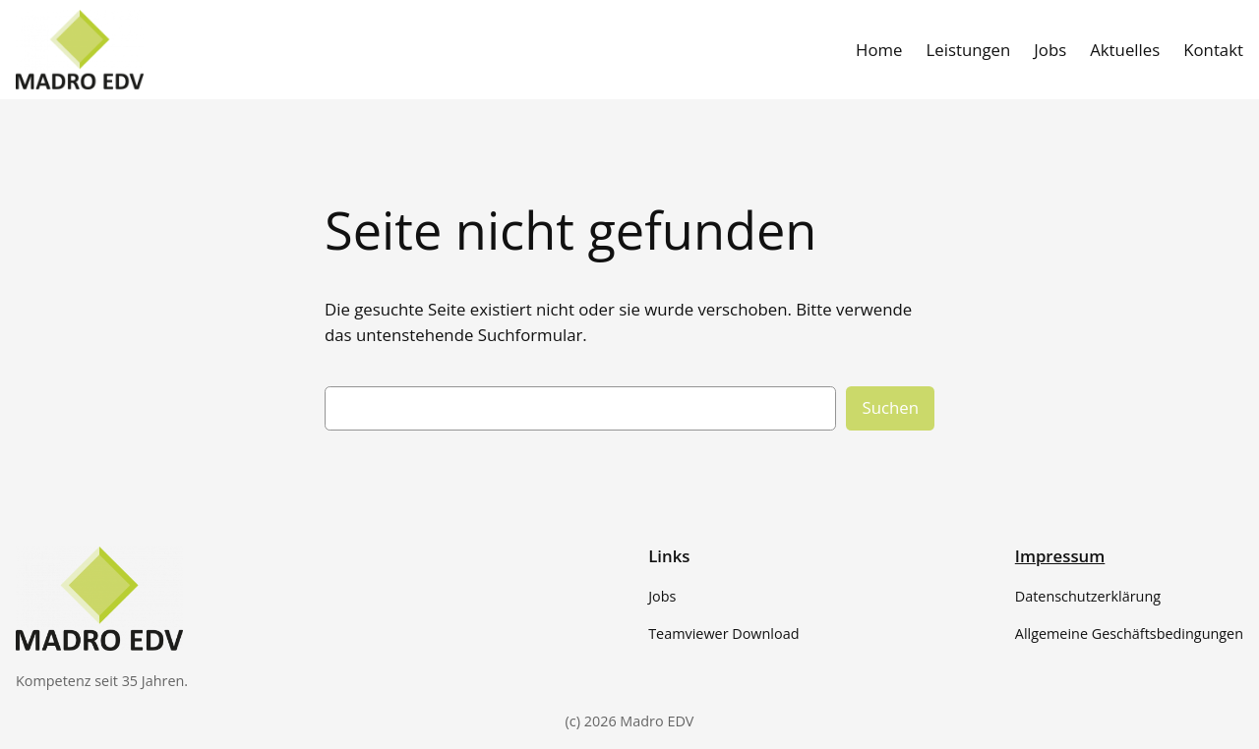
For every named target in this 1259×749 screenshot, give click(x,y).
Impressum (1060, 556)
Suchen (890, 407)
